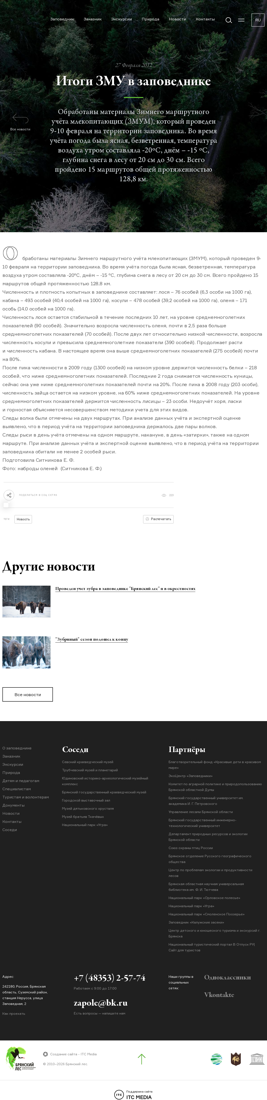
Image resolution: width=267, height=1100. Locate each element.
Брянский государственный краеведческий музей (104, 792)
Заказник (93, 19)
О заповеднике (17, 748)
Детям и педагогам (20, 780)
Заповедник (62, 19)
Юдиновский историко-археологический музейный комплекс (105, 781)
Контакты (205, 19)
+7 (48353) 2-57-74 (109, 978)
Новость (23, 519)
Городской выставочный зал (86, 800)
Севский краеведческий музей (87, 762)
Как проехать (13, 1013)
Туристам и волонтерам (25, 797)
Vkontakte (219, 995)
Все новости (27, 694)
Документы (13, 805)
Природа (150, 19)
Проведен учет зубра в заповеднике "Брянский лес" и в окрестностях (125, 588)
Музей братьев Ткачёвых (83, 816)
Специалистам (16, 788)
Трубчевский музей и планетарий (90, 770)
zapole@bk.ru (100, 1003)
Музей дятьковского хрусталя (88, 808)
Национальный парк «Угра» (85, 825)
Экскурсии (121, 19)
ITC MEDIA (133, 1095)
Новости (177, 19)
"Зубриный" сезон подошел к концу (91, 639)
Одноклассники (227, 977)
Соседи (9, 829)
